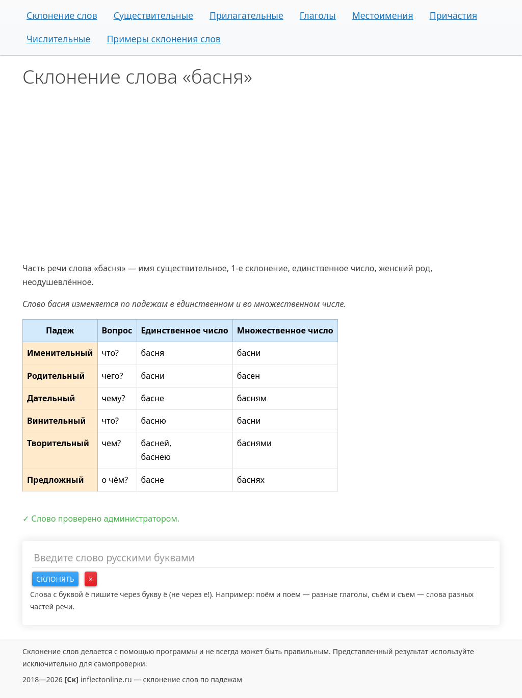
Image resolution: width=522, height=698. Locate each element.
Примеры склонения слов (164, 39)
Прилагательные (246, 15)
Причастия (454, 15)
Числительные (58, 39)
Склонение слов (62, 15)
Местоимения (382, 15)
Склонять (55, 579)
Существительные (153, 15)
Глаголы (318, 15)
